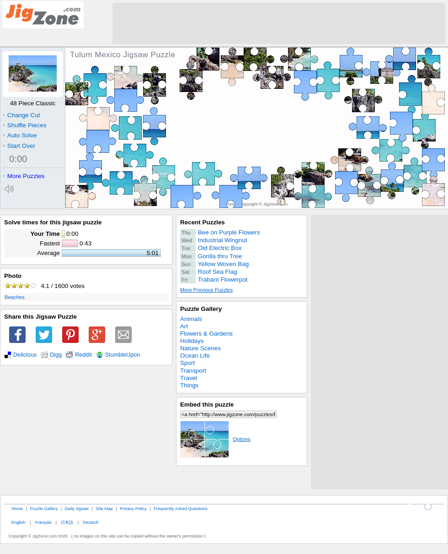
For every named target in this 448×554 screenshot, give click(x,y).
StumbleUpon (122, 355)
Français (43, 522)
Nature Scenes (200, 348)
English (18, 522)
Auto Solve (20, 135)
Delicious (25, 355)
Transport (193, 370)
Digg (56, 355)
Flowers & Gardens (206, 333)
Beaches (15, 297)
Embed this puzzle (207, 404)
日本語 (67, 522)
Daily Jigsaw (77, 508)
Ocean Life (195, 355)
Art (184, 326)
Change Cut (21, 115)
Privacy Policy (133, 508)
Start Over (19, 145)
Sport (187, 362)
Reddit (83, 355)
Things (189, 385)
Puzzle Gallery (201, 308)
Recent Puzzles (202, 222)
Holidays (192, 340)
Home (17, 508)
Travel (188, 378)
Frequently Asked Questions (180, 508)
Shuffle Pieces (24, 125)
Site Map (104, 508)
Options (215, 439)
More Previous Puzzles (206, 290)
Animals (191, 318)
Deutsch (90, 522)
